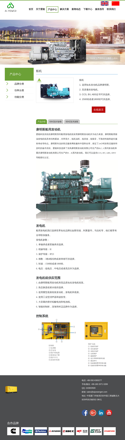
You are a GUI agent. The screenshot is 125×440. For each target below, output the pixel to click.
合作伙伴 (24, 415)
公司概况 (24, 404)
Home (92, 58)
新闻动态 (76, 9)
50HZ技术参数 (55, 122)
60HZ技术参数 (72, 122)
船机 (110, 58)
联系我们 (111, 9)
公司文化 (24, 408)
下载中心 (87, 9)
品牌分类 (19, 83)
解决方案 (64, 9)
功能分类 (19, 97)
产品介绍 (41, 122)
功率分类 (19, 90)
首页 (31, 9)
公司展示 (24, 411)
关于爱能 (40, 9)
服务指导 (99, 9)
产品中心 (52, 9)
